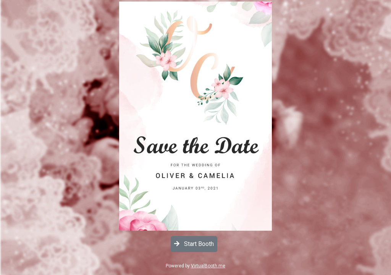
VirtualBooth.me (208, 266)
